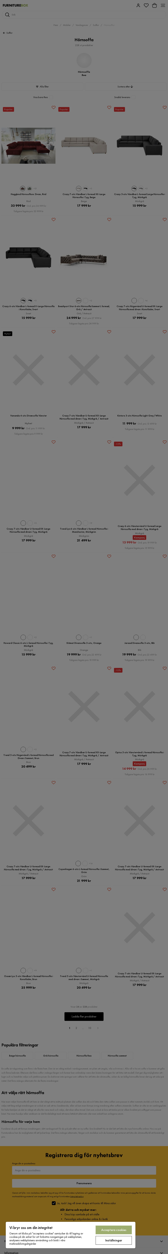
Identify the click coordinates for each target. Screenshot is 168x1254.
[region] (70, 1235)
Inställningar (113, 1240)
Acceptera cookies (113, 1230)
